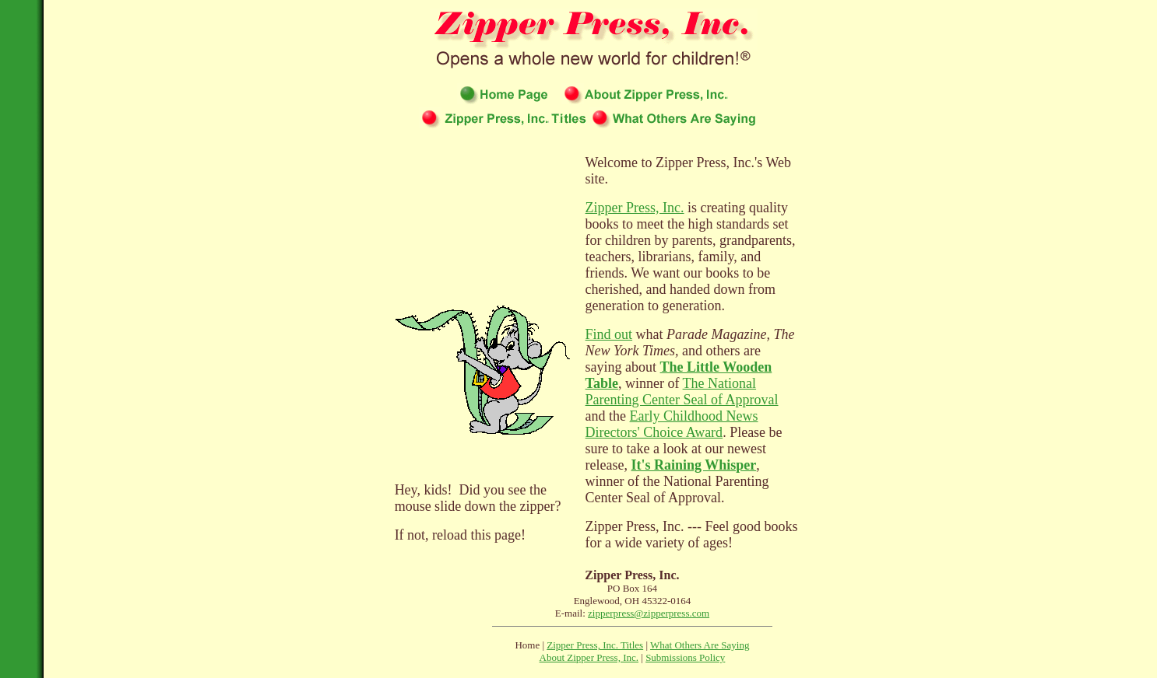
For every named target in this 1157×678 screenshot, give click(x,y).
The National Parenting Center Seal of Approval (682, 391)
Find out (609, 334)
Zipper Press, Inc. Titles (595, 645)
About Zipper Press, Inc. (589, 657)
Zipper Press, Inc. (635, 207)
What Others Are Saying (699, 645)
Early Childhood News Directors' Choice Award (672, 424)
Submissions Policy (685, 657)
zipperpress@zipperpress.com (648, 613)
